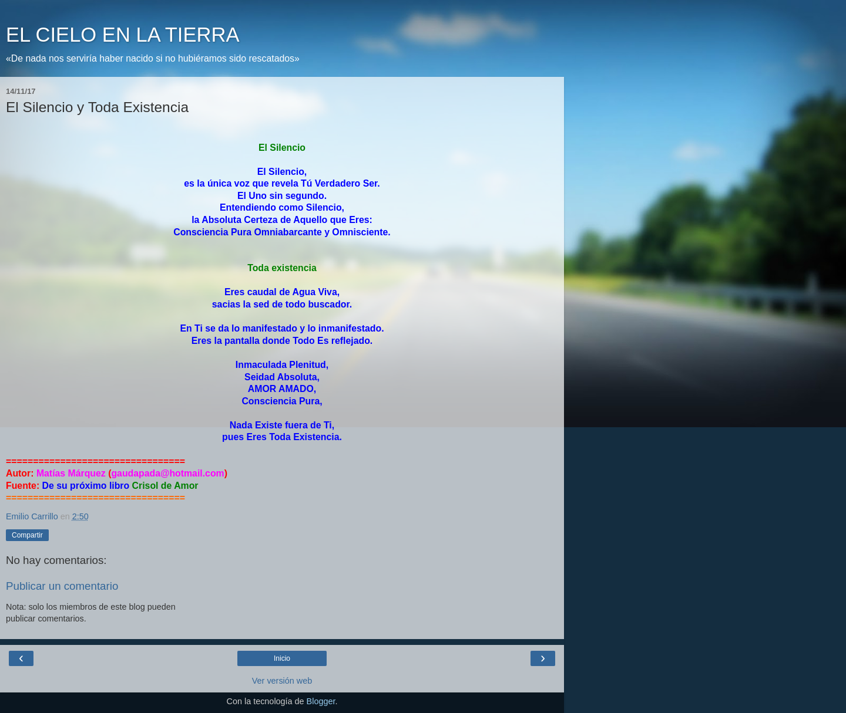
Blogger (321, 701)
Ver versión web (282, 680)
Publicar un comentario (62, 586)
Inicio (282, 658)
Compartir (27, 535)
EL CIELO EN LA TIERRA (122, 34)
